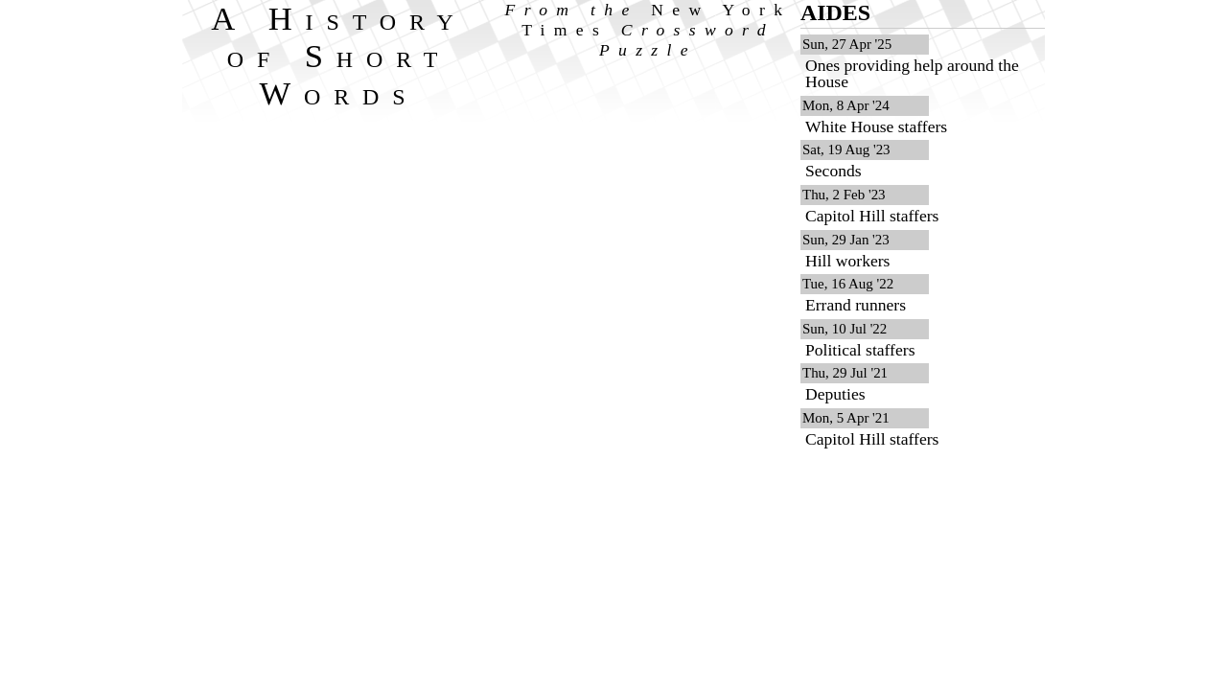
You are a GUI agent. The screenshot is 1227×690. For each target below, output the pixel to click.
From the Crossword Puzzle (648, 29)
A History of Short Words (339, 55)
